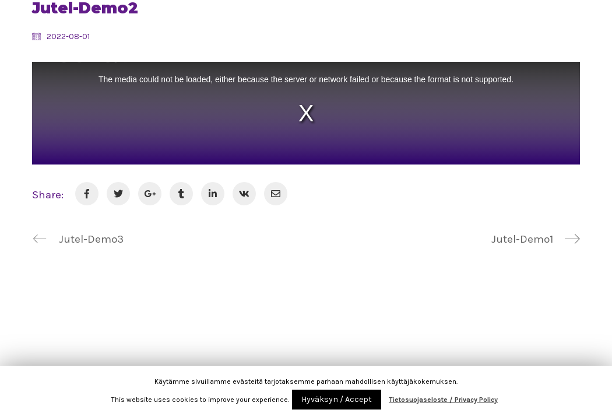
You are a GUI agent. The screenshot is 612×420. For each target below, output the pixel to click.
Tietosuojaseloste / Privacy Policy (443, 400)
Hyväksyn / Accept (336, 399)
